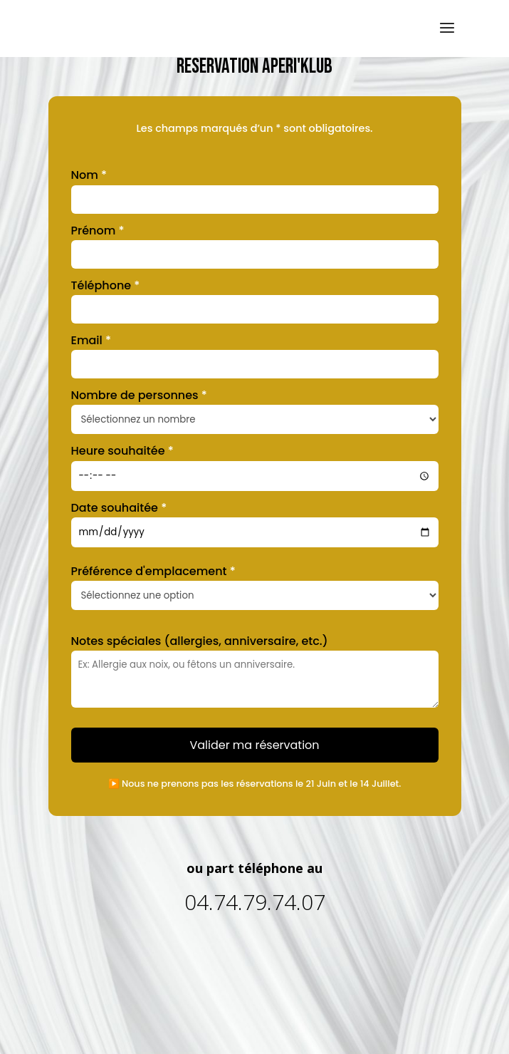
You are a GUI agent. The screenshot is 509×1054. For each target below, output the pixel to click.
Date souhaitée (119, 508)
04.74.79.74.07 (254, 901)
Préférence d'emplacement (153, 571)
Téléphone (105, 285)
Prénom (98, 230)
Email (91, 340)
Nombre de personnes (139, 395)
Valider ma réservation (254, 745)
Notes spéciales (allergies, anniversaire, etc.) (199, 641)
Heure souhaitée (122, 451)
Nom (89, 175)
